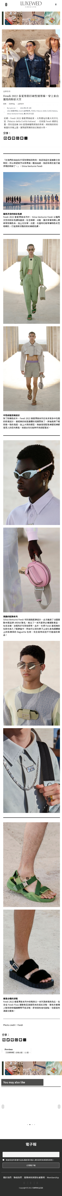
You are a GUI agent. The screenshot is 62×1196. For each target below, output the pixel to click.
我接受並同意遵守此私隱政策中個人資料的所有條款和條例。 (28, 1160)
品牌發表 (6, 91)
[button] (6, 4)
